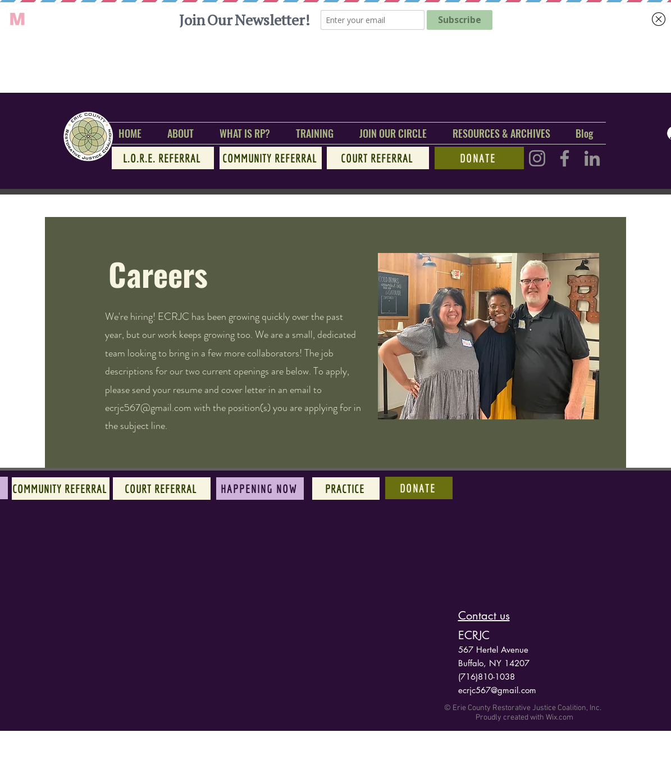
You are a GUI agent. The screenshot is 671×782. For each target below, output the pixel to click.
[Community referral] (271, 158)
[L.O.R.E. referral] (163, 158)
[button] (180, 133)
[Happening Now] (260, 488)
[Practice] (346, 488)
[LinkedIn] (592, 158)
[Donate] (479, 158)
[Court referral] (378, 158)
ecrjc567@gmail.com (148, 407)
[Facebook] (565, 158)
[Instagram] (537, 158)
